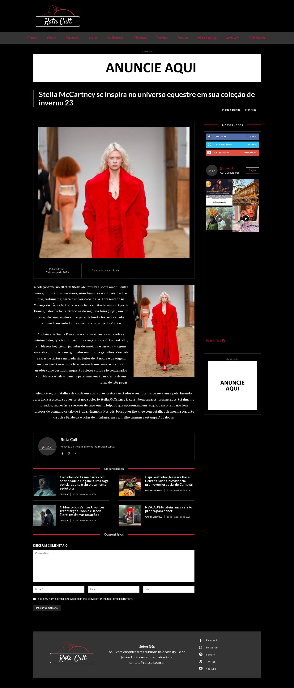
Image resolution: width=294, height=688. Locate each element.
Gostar (251, 136)
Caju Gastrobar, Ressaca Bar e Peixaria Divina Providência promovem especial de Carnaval (169, 480)
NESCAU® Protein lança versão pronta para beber (168, 509)
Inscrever (250, 152)
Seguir (252, 144)
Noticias (250, 110)
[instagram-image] (219, 192)
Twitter (210, 661)
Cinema (64, 494)
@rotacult (226, 168)
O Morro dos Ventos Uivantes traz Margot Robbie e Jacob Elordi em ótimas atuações (82, 511)
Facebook (212, 640)
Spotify (210, 654)
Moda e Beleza (231, 110)
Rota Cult (69, 439)
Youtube (211, 668)
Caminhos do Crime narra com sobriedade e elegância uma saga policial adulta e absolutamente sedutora (84, 482)
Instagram (212, 647)
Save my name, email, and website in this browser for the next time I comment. (85, 598)
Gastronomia (153, 490)
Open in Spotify (215, 340)
